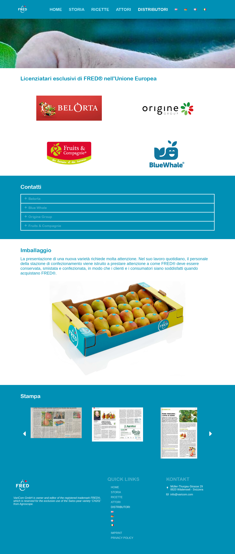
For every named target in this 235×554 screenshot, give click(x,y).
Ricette (100, 9)
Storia (76, 9)
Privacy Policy (122, 537)
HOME (56, 9)
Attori (123, 9)
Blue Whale (37, 208)
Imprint (116, 533)
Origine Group (40, 217)
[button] (117, 198)
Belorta (34, 199)
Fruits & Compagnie (44, 226)
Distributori (153, 9)
